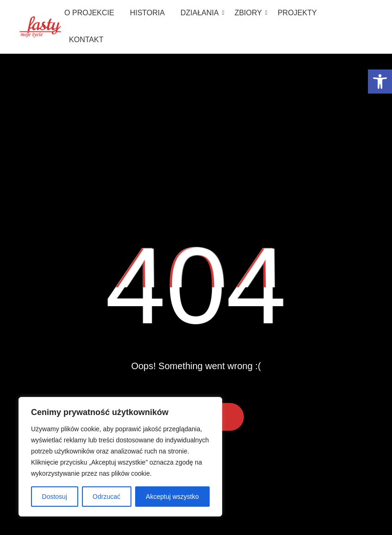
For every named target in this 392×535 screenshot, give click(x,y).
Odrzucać (106, 496)
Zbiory (250, 13)
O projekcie (89, 13)
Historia (147, 13)
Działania (201, 13)
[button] (380, 81)
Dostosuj (54, 496)
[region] (120, 456)
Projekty (297, 13)
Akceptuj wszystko (172, 496)
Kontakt (86, 40)
